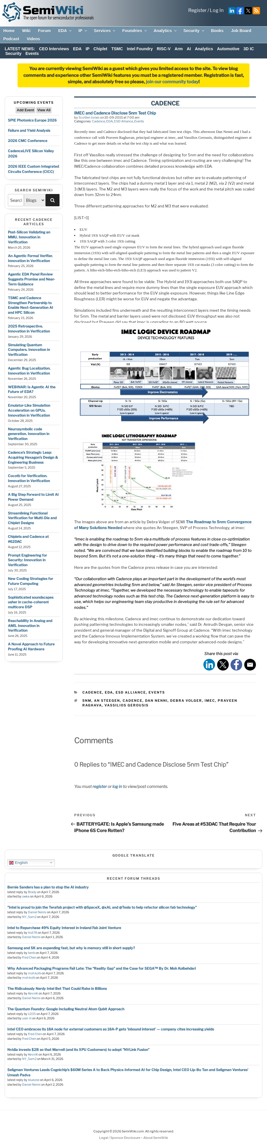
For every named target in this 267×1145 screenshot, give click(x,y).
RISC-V (163, 48)
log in (117, 786)
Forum (44, 30)
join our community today (172, 81)
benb (31, 953)
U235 (32, 1014)
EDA (65, 30)
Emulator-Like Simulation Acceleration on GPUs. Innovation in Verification (29, 410)
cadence (132, 701)
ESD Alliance (123, 121)
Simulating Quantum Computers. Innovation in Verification (29, 350)
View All (43, 110)
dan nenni (156, 701)
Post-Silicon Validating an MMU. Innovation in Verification (29, 237)
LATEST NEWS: (20, 48)
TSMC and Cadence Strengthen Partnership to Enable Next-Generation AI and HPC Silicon (30, 305)
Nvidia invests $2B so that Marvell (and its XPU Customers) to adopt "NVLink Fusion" (78, 1049)
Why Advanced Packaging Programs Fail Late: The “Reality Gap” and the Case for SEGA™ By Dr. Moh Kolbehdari (101, 968)
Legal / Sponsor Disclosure (120, 1138)
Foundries (135, 30)
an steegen (107, 701)
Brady (32, 892)
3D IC (248, 48)
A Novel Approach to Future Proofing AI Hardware (31, 646)
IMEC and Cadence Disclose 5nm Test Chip (115, 112)
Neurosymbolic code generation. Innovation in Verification (28, 434)
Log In (217, 10)
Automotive (228, 48)
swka (25, 896)
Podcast (11, 39)
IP (83, 30)
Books (217, 30)
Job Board (241, 30)
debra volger (186, 701)
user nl (27, 1018)
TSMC (117, 48)
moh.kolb (34, 973)
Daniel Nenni (37, 912)
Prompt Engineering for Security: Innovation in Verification (27, 560)
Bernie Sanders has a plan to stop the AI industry (48, 887)
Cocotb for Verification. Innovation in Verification (29, 478)
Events (32, 53)
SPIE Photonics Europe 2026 (32, 120)
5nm (86, 701)
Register (197, 10)
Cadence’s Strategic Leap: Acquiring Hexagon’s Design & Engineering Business (33, 457)
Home (9, 30)
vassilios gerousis (126, 705)
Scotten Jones (89, 117)
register (100, 786)
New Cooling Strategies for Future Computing (30, 581)
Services (105, 30)
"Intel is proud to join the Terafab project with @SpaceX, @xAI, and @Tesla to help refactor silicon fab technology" (102, 907)
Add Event (25, 110)
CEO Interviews (54, 48)
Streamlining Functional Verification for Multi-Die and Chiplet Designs (32, 518)
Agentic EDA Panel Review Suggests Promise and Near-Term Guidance (31, 279)
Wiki (26, 30)
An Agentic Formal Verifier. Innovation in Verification (30, 258)
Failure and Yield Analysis (29, 130)
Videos (33, 39)
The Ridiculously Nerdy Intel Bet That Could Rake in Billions (57, 988)
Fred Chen (29, 957)
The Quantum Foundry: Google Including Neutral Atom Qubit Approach (65, 1009)
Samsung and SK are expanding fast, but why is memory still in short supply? (71, 948)
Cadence (98, 121)
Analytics (165, 30)
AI (189, 48)
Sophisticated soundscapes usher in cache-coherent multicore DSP (30, 602)
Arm (178, 48)
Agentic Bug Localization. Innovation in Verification (29, 370)
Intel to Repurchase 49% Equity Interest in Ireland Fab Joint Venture (64, 928)
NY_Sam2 (29, 917)
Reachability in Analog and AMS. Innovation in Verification (30, 626)
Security (194, 30)
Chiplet (100, 48)
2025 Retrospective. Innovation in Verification (29, 328)
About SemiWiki (155, 1138)
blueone (33, 1080)
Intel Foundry (140, 48)
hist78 (32, 933)
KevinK (33, 993)
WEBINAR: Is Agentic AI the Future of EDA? (31, 389)
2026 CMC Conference (27, 140)
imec (210, 701)
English (18, 862)
